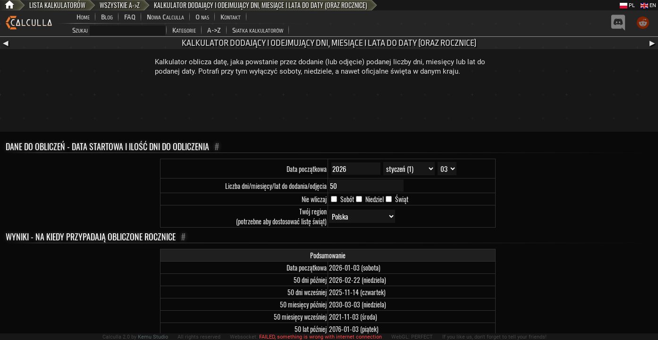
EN (648, 5)
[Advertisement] (329, 106)
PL (627, 5)
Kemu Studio (153, 337)
